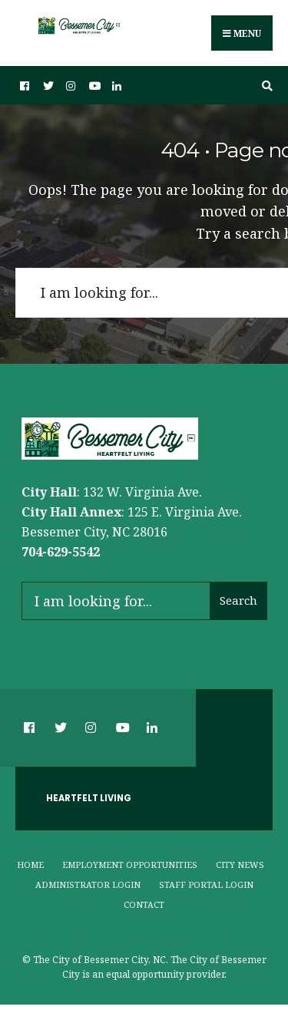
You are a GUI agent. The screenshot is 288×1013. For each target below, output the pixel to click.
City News (240, 864)
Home (30, 864)
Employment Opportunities (129, 864)
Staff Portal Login (206, 884)
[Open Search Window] (264, 85)
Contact (144, 904)
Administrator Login (88, 884)
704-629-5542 (61, 551)
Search (238, 600)
